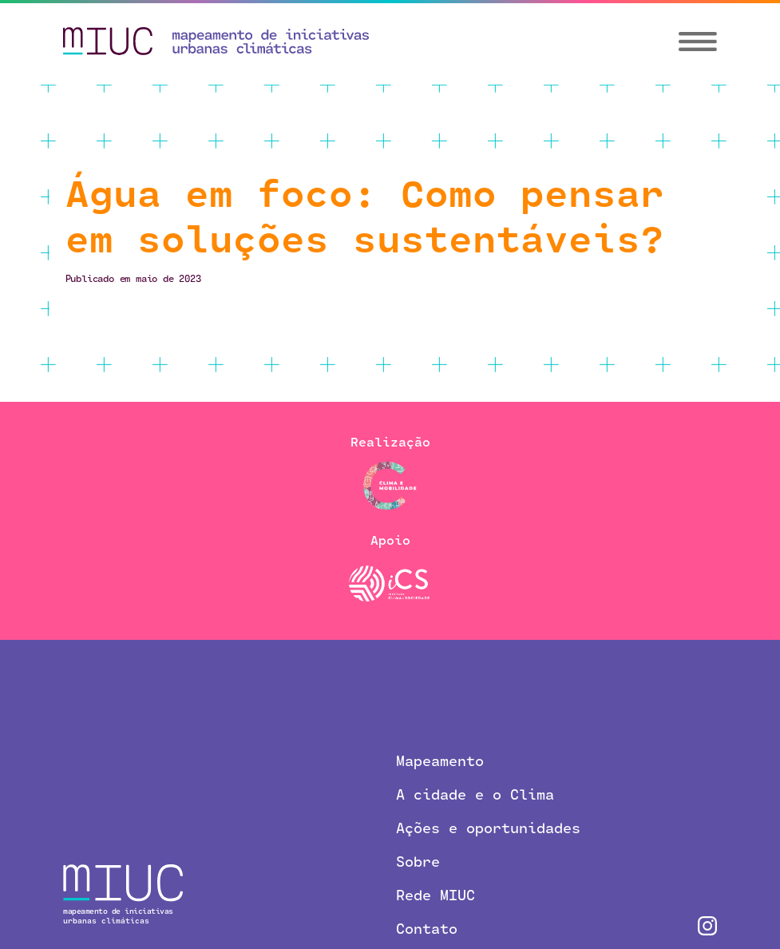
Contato (426, 928)
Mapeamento (440, 760)
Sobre (418, 861)
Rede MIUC (435, 894)
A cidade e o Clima (475, 794)
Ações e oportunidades (488, 827)
